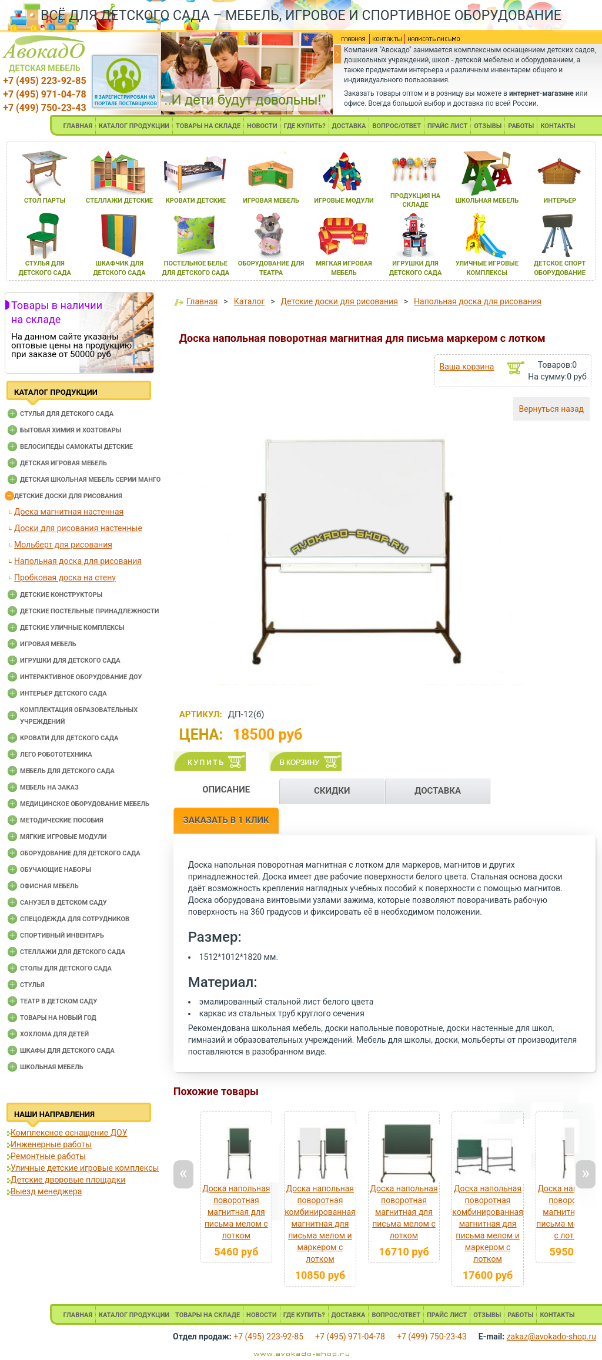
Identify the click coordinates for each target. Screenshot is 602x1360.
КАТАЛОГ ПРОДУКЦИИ (134, 126)
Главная (202, 301)
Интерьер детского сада (63, 693)
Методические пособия (61, 820)
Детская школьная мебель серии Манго (90, 479)
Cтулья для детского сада (66, 414)
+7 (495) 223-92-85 (44, 80)
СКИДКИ (332, 790)
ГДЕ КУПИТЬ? (305, 126)
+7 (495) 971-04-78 (44, 94)
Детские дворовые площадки (68, 1179)
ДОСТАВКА (349, 126)
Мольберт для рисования (63, 544)
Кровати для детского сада (69, 738)
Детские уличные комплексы (72, 628)
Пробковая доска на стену (65, 577)
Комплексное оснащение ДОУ (69, 1132)
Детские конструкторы (61, 595)
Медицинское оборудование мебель (84, 804)
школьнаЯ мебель (487, 200)
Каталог (249, 301)
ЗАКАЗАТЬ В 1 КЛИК (226, 820)
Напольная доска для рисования (78, 561)
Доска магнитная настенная (68, 511)
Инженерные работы (51, 1144)
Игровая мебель (48, 644)
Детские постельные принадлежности (89, 611)
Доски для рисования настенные (78, 528)
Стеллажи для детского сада (72, 952)
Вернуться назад (551, 409)
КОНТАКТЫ (557, 126)
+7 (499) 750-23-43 (44, 107)
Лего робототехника (56, 754)
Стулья (32, 985)
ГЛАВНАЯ (77, 126)
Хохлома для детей (54, 1034)
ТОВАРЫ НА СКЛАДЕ (208, 126)
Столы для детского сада (66, 968)
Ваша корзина (466, 366)
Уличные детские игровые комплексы (85, 1168)
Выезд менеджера (46, 1191)
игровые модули (343, 200)
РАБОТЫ (521, 126)
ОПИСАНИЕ (226, 789)
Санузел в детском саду (63, 902)
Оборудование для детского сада (80, 853)
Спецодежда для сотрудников (74, 919)
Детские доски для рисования (68, 496)
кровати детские (196, 200)
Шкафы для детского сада (67, 1051)
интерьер (559, 200)
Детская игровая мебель (63, 463)
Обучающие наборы (55, 870)
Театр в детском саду (58, 1001)
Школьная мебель (51, 1067)
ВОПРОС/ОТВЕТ (396, 126)
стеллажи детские (119, 200)
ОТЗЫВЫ (487, 126)
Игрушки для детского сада (70, 660)
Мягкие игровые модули (63, 837)
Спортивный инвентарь (62, 935)
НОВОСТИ (262, 126)
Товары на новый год (58, 1018)
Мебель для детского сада (67, 771)
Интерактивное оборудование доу (81, 677)
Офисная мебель (49, 886)
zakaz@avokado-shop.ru (551, 1336)
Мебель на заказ (49, 787)
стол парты (44, 200)
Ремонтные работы (48, 1156)
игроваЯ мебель (271, 200)
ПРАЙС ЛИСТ (447, 126)
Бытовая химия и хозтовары (70, 430)
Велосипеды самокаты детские (76, 447)
